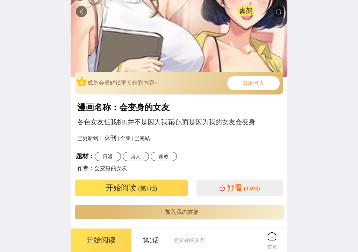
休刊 (110, 137)
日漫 (108, 156)
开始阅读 (131, 188)
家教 (164, 156)
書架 (245, 10)
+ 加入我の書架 (179, 212)
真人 (136, 156)
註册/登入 (253, 83)
